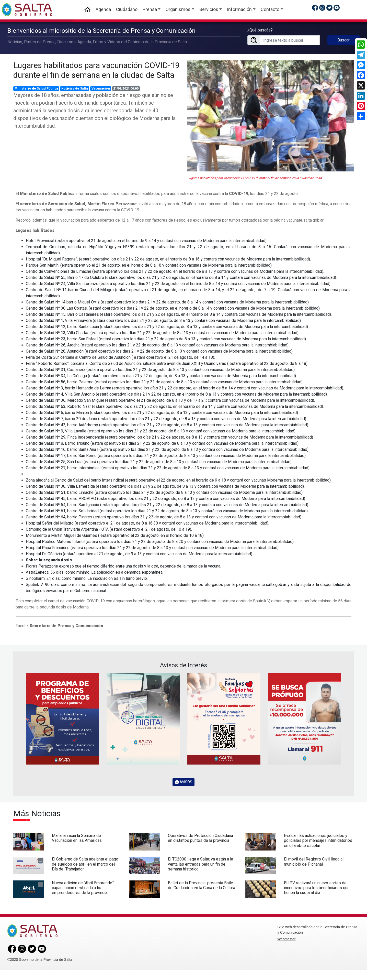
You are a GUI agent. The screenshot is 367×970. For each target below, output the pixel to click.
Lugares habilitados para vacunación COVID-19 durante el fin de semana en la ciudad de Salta (96, 70)
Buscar (343, 40)
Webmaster (286, 939)
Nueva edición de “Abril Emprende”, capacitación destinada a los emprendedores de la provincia (83, 887)
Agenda (103, 9)
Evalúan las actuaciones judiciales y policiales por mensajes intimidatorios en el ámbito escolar (318, 840)
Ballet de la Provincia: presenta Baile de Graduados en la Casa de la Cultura (201, 885)
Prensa (150, 9)
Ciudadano (126, 9)
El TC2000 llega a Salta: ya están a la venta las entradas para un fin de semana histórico (200, 864)
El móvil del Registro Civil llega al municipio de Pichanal (313, 861)
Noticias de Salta (74, 88)
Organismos (178, 9)
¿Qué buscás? (260, 30)
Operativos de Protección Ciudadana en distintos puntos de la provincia (200, 838)
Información (239, 9)
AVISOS (183, 782)
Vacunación (100, 88)
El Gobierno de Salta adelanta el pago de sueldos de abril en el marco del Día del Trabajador (85, 864)
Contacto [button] (270, 9)
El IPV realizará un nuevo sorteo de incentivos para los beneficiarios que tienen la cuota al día (317, 887)
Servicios (208, 9)
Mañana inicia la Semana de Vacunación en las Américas (77, 838)
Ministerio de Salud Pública (36, 88)
